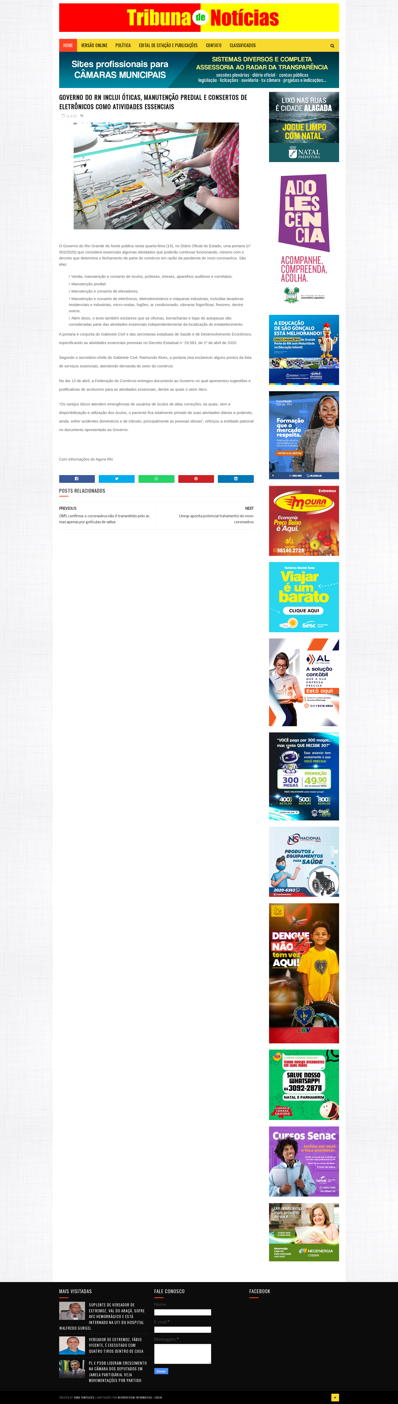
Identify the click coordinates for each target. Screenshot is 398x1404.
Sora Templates (84, 1397)
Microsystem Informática (135, 1397)
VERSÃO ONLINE (94, 45)
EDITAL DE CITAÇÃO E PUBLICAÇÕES (168, 45)
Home (68, 45)
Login (158, 1397)
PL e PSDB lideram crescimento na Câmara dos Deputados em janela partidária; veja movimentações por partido (118, 1371)
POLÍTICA (123, 45)
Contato (214, 45)
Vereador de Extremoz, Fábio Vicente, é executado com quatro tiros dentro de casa (116, 1345)
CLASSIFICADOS (243, 45)
